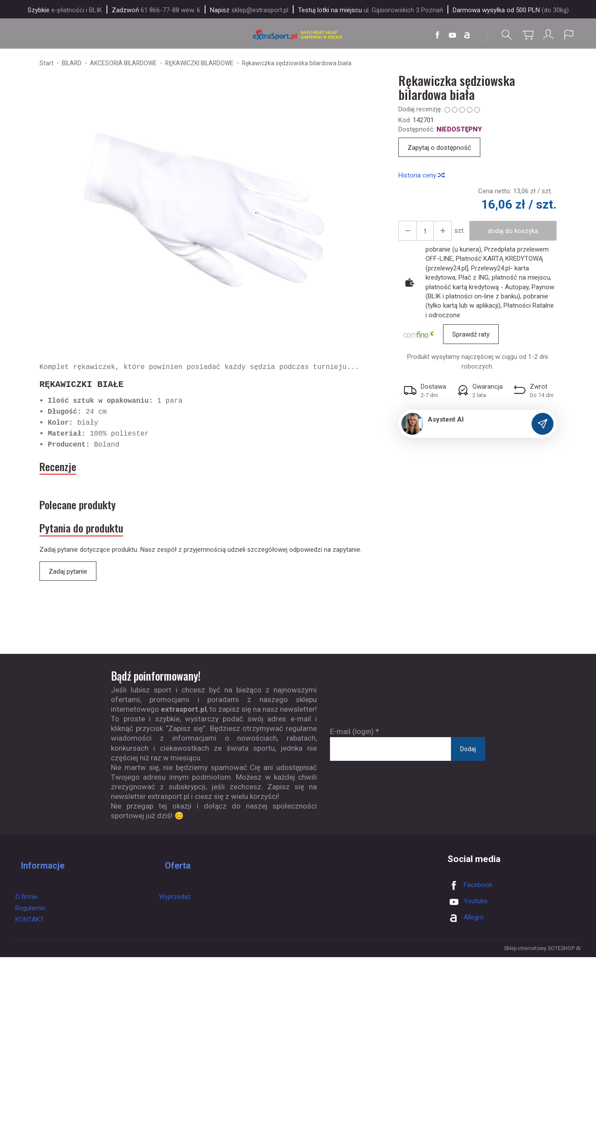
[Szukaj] (504, 35)
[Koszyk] (526, 35)
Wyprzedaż (175, 901)
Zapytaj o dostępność (439, 150)
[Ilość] (421, 233)
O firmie (26, 901)
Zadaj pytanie (68, 589)
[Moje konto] (547, 35)
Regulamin (30, 913)
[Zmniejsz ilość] (437, 233)
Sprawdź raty (471, 337)
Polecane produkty (90, 514)
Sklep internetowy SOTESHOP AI (542, 967)
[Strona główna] (298, 35)
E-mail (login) (352, 749)
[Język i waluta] (569, 35)
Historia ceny (421, 177)
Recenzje (63, 471)
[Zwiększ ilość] (405, 233)
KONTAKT (29, 924)
